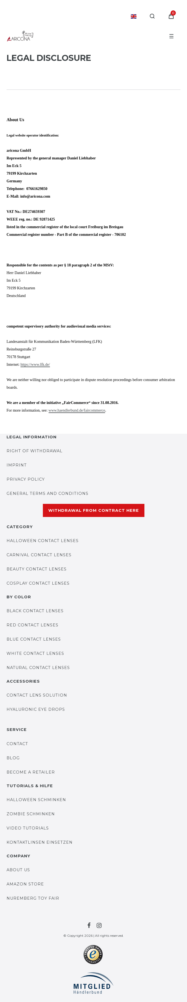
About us (18, 869)
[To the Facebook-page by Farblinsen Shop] (88, 925)
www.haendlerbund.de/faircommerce (77, 410)
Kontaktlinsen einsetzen (40, 842)
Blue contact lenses (34, 639)
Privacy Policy (26, 479)
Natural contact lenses (38, 667)
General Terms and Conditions (47, 493)
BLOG (13, 758)
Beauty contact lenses (37, 569)
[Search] (152, 16)
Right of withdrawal (35, 450)
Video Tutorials (28, 828)
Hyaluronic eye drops (36, 709)
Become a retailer (31, 772)
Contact (17, 743)
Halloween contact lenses (43, 540)
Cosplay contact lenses (38, 583)
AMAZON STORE (25, 884)
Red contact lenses (32, 625)
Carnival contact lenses (39, 554)
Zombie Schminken (31, 813)
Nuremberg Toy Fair (33, 898)
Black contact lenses (35, 610)
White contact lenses (35, 653)
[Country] (133, 16)
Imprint (17, 465)
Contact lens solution (37, 695)
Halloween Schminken (36, 799)
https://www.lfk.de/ (35, 364)
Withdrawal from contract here (93, 510)
